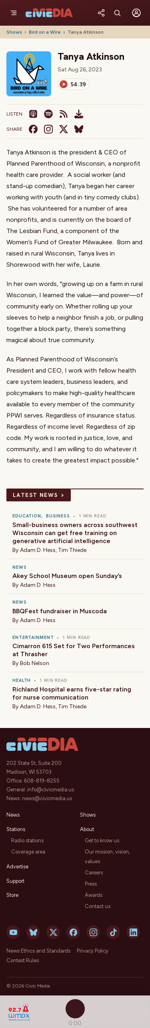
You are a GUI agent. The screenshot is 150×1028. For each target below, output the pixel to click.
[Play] (74, 84)
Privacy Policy (92, 951)
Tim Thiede (72, 550)
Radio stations (27, 840)
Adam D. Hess (38, 550)
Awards (93, 895)
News (13, 815)
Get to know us (102, 840)
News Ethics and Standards (38, 951)
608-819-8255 (42, 781)
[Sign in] (136, 13)
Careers (94, 873)
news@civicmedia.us (47, 798)
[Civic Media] (49, 12)
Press (91, 884)
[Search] (117, 13)
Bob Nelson (34, 663)
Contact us (97, 906)
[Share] (101, 13)
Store (12, 895)
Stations (15, 829)
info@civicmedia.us (50, 790)
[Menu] (13, 13)
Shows (14, 32)
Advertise (17, 867)
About (87, 829)
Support (15, 881)
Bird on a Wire (45, 32)
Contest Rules (22, 960)
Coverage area (28, 852)
